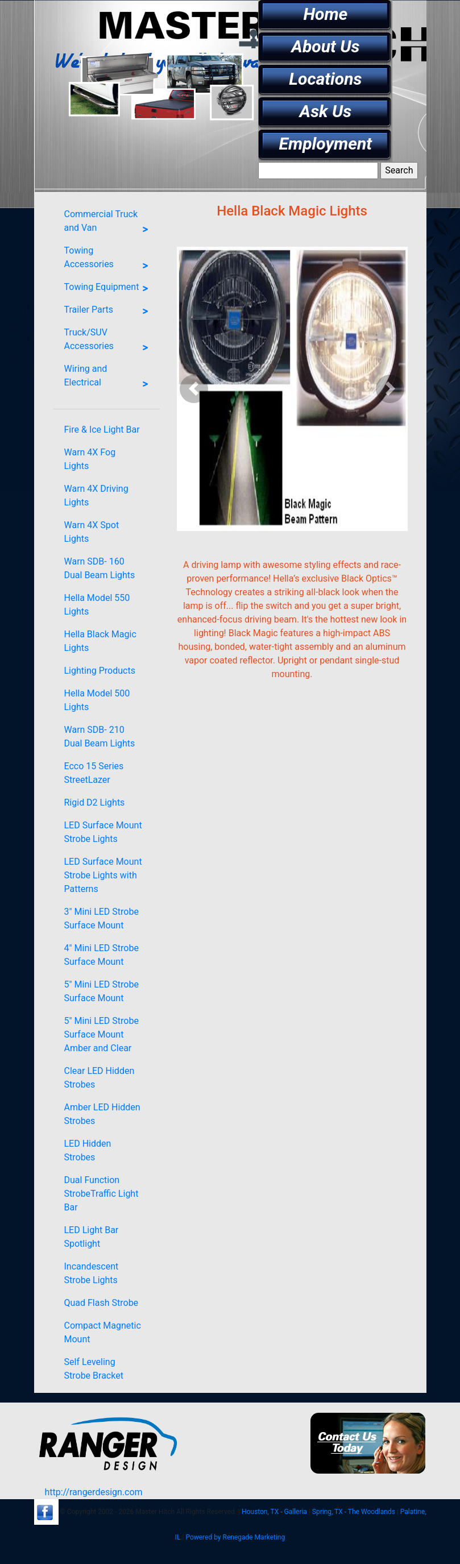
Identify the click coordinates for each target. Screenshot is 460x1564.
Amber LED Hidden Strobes (102, 1114)
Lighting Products (99, 670)
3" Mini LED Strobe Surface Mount (101, 918)
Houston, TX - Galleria (274, 1512)
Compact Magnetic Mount (102, 1332)
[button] (194, 389)
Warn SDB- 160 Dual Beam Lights (99, 568)
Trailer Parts (109, 311)
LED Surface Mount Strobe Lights (103, 832)
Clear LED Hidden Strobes (99, 1077)
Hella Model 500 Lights (97, 700)
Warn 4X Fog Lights (90, 459)
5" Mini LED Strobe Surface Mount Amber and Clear (101, 1034)
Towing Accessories (109, 260)
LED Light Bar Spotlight (91, 1237)
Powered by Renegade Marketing (235, 1537)
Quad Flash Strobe (101, 1302)
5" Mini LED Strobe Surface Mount (101, 991)
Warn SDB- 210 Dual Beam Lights (99, 736)
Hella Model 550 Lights (97, 604)
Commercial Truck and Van (109, 223)
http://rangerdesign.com (93, 1492)
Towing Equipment (109, 288)
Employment (325, 144)
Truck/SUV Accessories (109, 341)
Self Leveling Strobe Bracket (93, 1368)
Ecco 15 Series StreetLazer (94, 773)
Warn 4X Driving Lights (96, 495)
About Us (325, 46)
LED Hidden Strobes (87, 1150)
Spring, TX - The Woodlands (353, 1512)
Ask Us (326, 111)
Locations (325, 79)
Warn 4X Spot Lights (91, 532)
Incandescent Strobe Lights (91, 1273)
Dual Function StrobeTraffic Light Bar (101, 1194)
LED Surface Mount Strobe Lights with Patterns (103, 875)
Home (325, 14)
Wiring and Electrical (109, 378)
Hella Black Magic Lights (100, 641)
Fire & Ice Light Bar (102, 429)
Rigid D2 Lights (94, 802)
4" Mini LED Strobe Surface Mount (101, 955)
